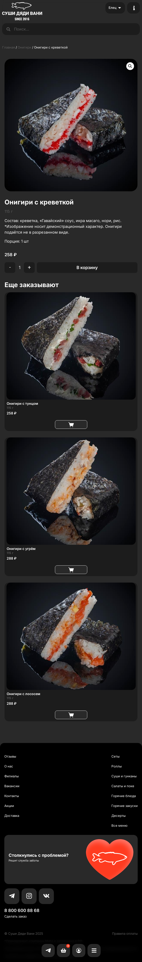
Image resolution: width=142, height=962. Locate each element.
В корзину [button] (71, 424)
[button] (130, 66)
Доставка (11, 816)
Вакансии (11, 786)
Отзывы (10, 756)
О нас (8, 766)
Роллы (116, 766)
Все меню (119, 825)
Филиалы (11, 776)
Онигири (24, 47)
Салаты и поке (122, 786)
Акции (9, 806)
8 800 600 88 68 (21, 910)
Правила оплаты (125, 934)
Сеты (115, 756)
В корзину (87, 267)
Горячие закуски (124, 806)
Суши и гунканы (124, 776)
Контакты (11, 796)
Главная (8, 47)
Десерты (118, 816)
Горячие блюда (123, 796)
